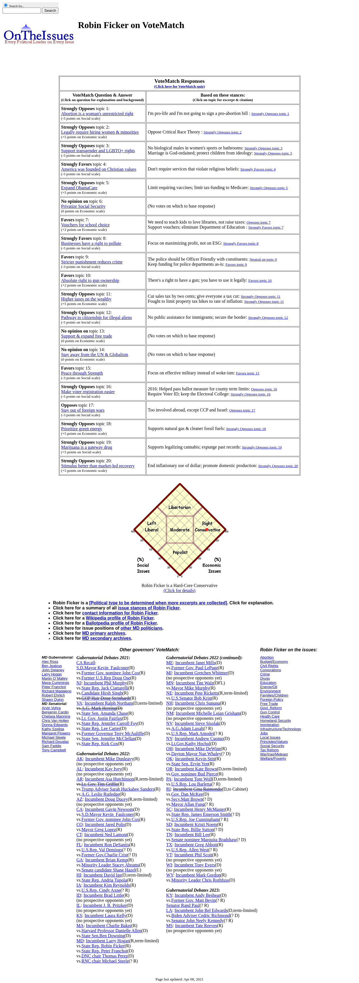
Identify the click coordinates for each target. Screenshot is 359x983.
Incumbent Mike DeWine (198, 748)
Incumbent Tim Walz (194, 683)
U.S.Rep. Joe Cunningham (195, 819)
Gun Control (270, 712)
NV (169, 723)
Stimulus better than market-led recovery (98, 465)
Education (268, 683)
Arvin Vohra (51, 708)
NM (170, 713)
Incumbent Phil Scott (193, 854)
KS (79, 915)
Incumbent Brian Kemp (106, 859)
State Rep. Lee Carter (101, 728)
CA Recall (85, 662)
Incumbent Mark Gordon (198, 875)
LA (169, 910)
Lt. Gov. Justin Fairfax (102, 718)
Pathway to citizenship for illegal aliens (96, 317)
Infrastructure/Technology (280, 729)
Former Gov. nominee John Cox (110, 672)
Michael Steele (54, 737)
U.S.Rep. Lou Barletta (191, 784)
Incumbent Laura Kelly (105, 915)
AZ (79, 799)
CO (79, 824)
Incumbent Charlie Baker (109, 925)
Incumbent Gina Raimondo (197, 789)
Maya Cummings (55, 683)
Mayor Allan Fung (187, 804)
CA (79, 809)
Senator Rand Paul (183, 905)
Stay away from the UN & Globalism (94, 354)
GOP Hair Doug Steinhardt (106, 698)
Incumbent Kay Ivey (103, 768)
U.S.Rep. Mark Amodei (192, 733)
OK (169, 758)
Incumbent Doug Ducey (106, 799)
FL (79, 844)
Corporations (270, 670)
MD (80, 940)
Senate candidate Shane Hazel (108, 870)
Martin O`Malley (55, 678)
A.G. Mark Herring (99, 708)
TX (169, 844)
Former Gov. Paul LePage (194, 667)
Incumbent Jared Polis (105, 824)
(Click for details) (179, 590)
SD (169, 824)
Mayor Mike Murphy (190, 688)
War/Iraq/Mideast (274, 754)
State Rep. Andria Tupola (104, 880)
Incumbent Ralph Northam (109, 703)
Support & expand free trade (86, 336)
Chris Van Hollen (55, 720)
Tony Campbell (54, 750)
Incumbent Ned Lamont (105, 834)
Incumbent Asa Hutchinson (109, 779)
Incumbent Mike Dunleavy (109, 758)
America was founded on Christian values (98, 169)
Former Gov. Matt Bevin (193, 900)
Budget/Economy (274, 661)
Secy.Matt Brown (187, 799)
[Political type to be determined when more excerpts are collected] (158, 602)
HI (78, 875)
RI (168, 789)
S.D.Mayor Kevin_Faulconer (102, 667)
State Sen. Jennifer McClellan (108, 738)
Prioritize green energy (81, 428)
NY (169, 738)
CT (79, 834)
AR (79, 779)
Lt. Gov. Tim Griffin (100, 784)
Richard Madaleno (57, 691)
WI (169, 865)
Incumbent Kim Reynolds (107, 885)
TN (169, 834)
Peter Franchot (54, 687)
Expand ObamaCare (79, 187)
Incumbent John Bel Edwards (200, 910)
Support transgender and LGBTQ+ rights (98, 150)
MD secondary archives (106, 638)
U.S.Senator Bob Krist (191, 698)
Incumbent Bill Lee (191, 834)
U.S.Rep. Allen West (189, 849)
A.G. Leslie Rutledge (101, 794)
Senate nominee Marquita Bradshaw (203, 839)
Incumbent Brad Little (103, 895)
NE (169, 693)
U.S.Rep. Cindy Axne (101, 890)
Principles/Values (274, 741)
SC (169, 809)
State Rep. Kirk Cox (100, 743)
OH (169, 748)
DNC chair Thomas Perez (105, 956)
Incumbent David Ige (103, 875)
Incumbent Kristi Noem (195, 824)
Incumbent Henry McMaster (199, 809)
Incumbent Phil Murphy (105, 683)
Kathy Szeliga (53, 729)
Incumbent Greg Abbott (195, 844)
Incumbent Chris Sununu (197, 703)
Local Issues (270, 737)
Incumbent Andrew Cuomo (199, 738)
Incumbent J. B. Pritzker (105, 905)
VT (169, 854)
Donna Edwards (55, 725)
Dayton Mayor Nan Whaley (196, 753)
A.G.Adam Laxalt (187, 728)
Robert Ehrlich (53, 695)
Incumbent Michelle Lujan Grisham (208, 713)
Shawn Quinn (53, 699)
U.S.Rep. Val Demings (102, 849)
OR (169, 768)
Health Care (269, 716)
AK (79, 758)
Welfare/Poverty (273, 758)
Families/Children (274, 695)
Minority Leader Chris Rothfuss (200, 880)
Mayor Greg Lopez (99, 829)
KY (169, 895)
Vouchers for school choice (85, 224)
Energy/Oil (268, 687)
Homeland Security (275, 720)
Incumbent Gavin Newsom (109, 809)
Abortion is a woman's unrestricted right (97, 113)
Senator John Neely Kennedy (197, 920)
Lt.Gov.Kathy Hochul (190, 743)
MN (170, 683)
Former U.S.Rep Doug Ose (106, 677)
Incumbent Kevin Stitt (195, 758)
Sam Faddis (51, 746)
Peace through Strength (82, 373)
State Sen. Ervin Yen (189, 763)
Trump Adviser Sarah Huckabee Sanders (118, 789)
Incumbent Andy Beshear (197, 895)
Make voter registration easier (88, 391)
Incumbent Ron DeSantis (106, 844)
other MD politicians (141, 628)
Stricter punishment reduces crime (92, 262)
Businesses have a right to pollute (91, 243)
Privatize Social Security (83, 206)
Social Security (272, 746)
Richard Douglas (55, 741)
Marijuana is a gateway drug (86, 447)
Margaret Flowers (56, 733)
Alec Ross (50, 661)
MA (80, 925)
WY (169, 875)
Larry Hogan (52, 674)
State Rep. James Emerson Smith (201, 814)
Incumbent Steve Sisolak (197, 723)
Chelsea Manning (56, 716)
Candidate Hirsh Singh (102, 693)
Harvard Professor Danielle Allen (112, 930)
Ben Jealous (52, 666)
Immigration (269, 725)
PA (169, 779)
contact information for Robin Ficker (120, 613)
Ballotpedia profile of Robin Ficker (121, 623)
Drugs (265, 678)
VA (79, 703)
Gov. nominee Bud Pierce (194, 774)
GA (79, 859)
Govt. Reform (271, 708)
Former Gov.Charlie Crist (105, 854)
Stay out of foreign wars (83, 410)
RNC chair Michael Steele (105, 961)
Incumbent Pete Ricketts (196, 693)
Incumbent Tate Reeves (196, 925)
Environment (270, 691)
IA (78, 885)
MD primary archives (103, 633)
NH (169, 703)
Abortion (266, 657)
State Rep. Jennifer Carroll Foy (110, 723)
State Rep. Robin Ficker (103, 945)
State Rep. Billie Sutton (192, 829)
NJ (78, 683)
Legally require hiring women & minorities (100, 132)
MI (169, 672)
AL (79, 768)
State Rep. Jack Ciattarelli (105, 688)
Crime (265, 674)
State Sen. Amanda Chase (105, 713)
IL (78, 905)
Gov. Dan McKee (187, 794)
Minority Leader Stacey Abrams (110, 865)
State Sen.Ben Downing (103, 935)
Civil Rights (269, 666)
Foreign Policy (271, 699)
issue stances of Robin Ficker (148, 608)
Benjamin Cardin (55, 712)
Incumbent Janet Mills (195, 662)
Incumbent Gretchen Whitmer (201, 672)
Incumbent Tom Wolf (193, 779)
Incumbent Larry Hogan (108, 940)
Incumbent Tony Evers (194, 865)
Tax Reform (269, 750)
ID (78, 895)
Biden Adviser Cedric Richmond (200, 915)
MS (169, 925)
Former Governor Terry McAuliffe (113, 733)
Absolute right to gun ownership (90, 280)
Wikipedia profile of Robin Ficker (120, 618)
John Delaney (53, 670)
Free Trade (269, 704)
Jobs (264, 733)
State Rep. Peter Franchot (105, 950)
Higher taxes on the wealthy (86, 299)
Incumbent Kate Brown (196, 768)
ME (169, 662)
